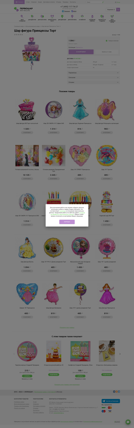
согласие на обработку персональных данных (68, 213)
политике (63, 211)
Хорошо (67, 222)
